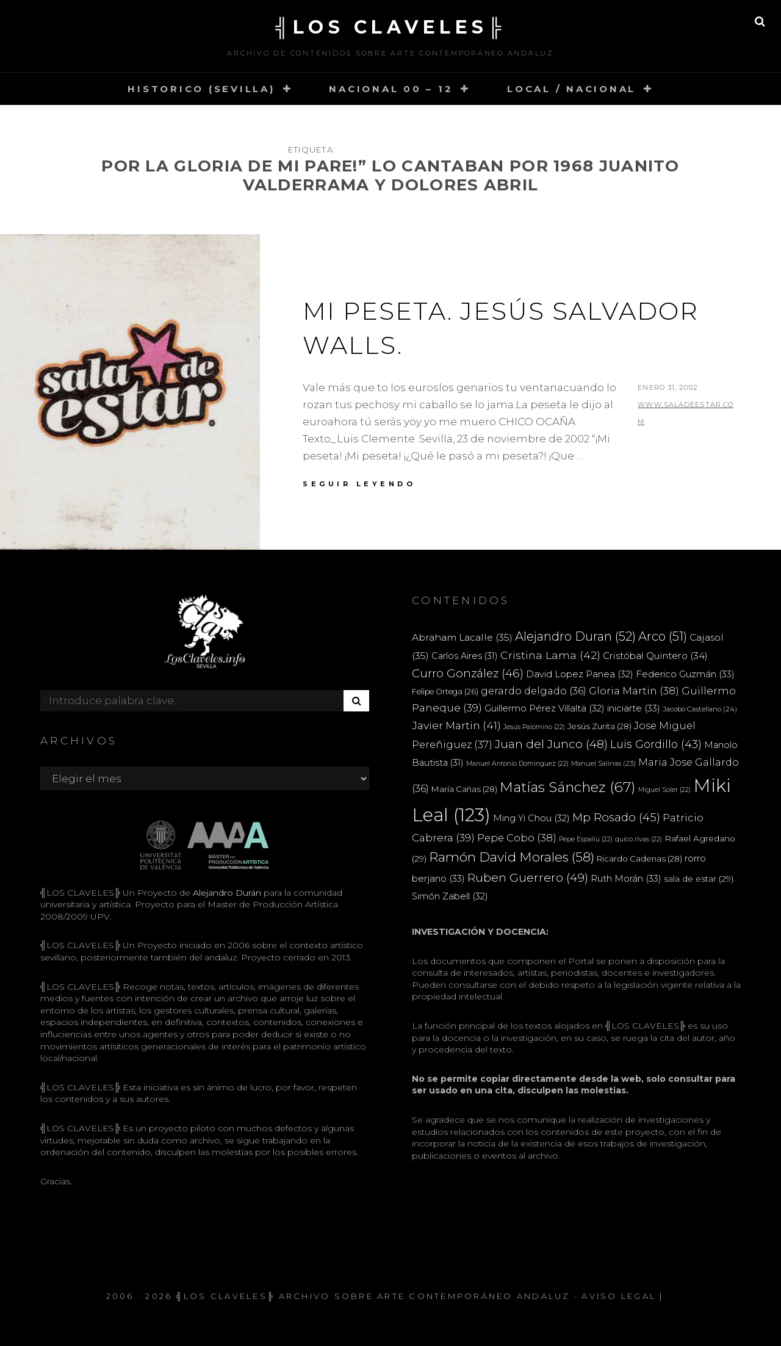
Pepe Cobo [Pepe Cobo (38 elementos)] (516, 838)
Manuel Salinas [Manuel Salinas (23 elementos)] (603, 763)
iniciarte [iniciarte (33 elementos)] (633, 708)
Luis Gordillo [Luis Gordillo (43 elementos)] (656, 744)
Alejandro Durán (225, 892)
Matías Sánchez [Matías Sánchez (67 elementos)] (568, 787)
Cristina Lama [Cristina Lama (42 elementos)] (550, 655)
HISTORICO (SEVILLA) (201, 89)
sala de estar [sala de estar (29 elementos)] (698, 879)
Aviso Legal (618, 1296)
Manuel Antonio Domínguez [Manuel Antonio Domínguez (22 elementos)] (517, 764)
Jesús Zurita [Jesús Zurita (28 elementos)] (599, 726)
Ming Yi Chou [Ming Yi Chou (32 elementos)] (531, 818)
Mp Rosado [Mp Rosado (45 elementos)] (616, 817)
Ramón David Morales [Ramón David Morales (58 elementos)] (511, 857)
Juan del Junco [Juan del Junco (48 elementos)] (551, 744)
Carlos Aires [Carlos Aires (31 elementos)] (464, 655)
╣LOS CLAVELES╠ (390, 27)
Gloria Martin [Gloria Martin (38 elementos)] (634, 691)
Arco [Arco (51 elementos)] (662, 636)
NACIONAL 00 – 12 (391, 89)
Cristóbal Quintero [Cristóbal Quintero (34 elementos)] (655, 655)
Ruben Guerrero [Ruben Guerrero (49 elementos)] (527, 877)
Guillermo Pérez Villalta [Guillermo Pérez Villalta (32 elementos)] (544, 708)
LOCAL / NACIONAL (571, 89)
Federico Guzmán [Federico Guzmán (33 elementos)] (685, 674)
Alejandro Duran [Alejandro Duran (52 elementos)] (575, 636)
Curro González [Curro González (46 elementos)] (468, 673)
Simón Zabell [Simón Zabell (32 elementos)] (450, 896)
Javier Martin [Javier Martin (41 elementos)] (456, 725)
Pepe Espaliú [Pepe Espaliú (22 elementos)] (586, 839)
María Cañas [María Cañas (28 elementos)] (464, 789)
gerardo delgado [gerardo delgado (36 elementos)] (533, 691)
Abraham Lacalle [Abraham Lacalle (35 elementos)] (462, 637)
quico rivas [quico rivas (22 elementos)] (638, 839)
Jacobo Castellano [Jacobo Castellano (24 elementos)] (700, 709)
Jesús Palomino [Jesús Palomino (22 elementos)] (534, 727)
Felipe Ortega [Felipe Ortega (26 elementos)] (445, 691)
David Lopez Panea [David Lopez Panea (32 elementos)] (579, 674)
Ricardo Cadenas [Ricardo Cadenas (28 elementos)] (639, 858)
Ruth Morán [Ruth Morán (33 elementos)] (626, 878)
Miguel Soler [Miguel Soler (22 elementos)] (664, 790)
